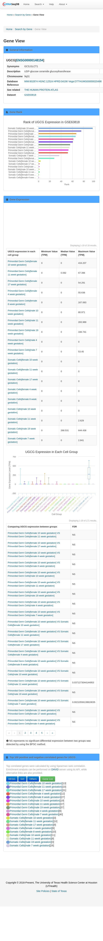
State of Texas (59, 891)
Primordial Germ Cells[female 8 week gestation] (35, 797)
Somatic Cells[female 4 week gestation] (31, 828)
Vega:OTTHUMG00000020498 (84, 81)
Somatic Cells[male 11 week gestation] (30, 838)
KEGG (11, 779)
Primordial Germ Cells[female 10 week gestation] (36, 783)
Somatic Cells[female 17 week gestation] (31, 824)
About (63, 4)
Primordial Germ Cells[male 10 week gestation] (35, 800)
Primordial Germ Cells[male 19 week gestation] (35, 807)
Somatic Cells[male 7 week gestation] (30, 845)
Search (39, 4)
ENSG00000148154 (29, 60)
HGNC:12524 (45, 81)
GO (22, 779)
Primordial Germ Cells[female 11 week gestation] (36, 786)
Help (51, 4)
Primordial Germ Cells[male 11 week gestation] (35, 804)
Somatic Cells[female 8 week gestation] (31, 831)
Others (33, 779)
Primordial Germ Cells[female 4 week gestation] (35, 793)
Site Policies (42, 891)
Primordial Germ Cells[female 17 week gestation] (36, 790)
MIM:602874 (31, 81)
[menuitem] (26, 4)
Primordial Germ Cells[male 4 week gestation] (34, 811)
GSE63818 (30, 94)
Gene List (48, 779)
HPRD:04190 (61, 81)
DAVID (55, 769)
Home (26, 4)
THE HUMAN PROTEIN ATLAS (41, 89)
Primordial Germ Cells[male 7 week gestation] (34, 814)
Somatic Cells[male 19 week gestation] (30, 842)
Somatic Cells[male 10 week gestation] (30, 835)
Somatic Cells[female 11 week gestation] (31, 821)
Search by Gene (23, 15)
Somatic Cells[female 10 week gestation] (31, 817)
